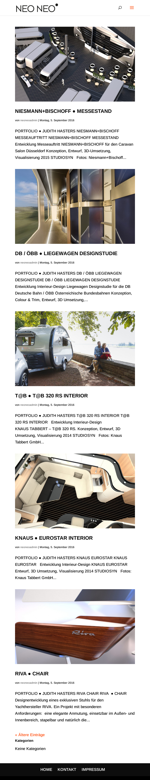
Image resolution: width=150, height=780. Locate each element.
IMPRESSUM (93, 769)
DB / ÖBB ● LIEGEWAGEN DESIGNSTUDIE (66, 253)
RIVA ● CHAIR (32, 674)
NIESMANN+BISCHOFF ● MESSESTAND (63, 111)
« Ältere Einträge (30, 735)
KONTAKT (67, 769)
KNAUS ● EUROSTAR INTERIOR (54, 538)
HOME (46, 769)
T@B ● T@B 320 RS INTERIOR (51, 396)
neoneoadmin (28, 120)
